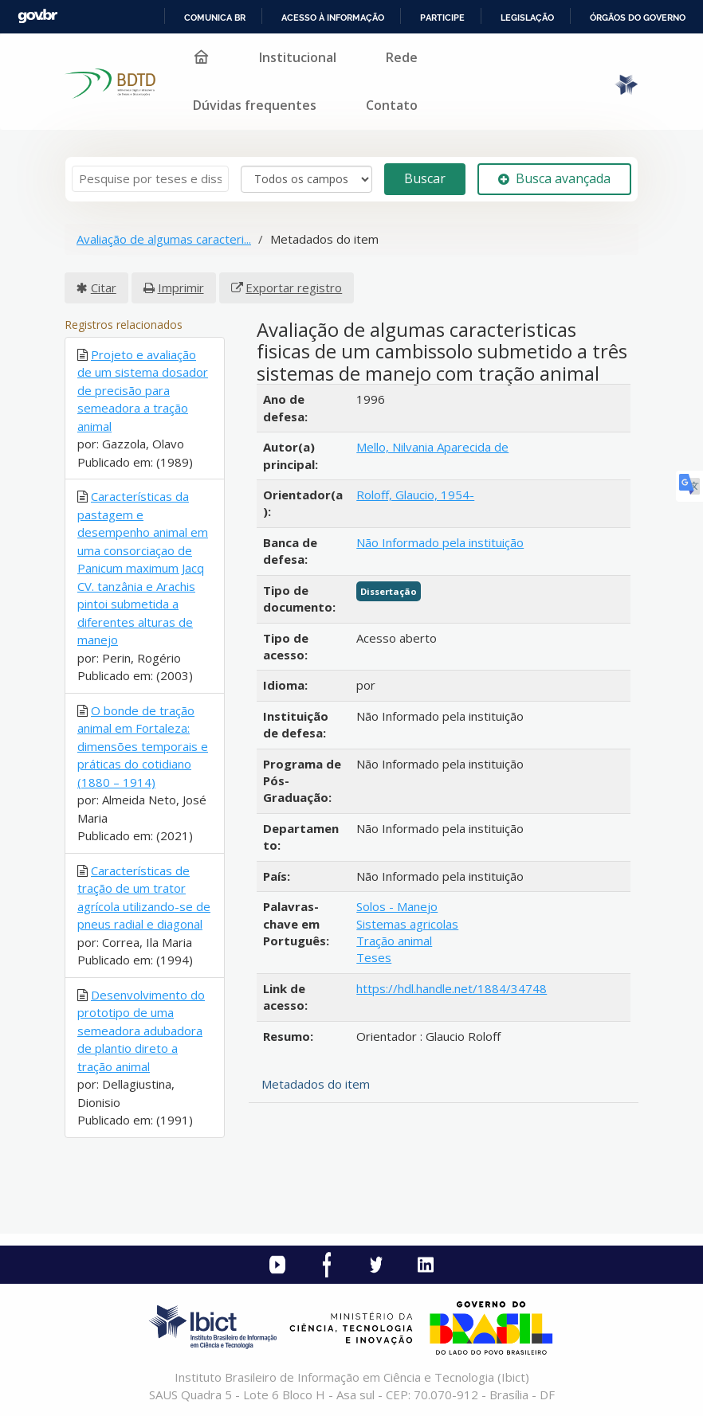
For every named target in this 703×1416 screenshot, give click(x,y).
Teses (373, 957)
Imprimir (181, 287)
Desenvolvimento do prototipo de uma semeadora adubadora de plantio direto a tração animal (141, 1030)
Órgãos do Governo (637, 17)
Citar (103, 287)
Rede (402, 57)
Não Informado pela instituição (440, 542)
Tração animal (394, 941)
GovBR (37, 16)
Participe (442, 17)
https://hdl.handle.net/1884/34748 (451, 988)
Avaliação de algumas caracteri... (164, 239)
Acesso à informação (332, 17)
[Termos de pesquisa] (150, 179)
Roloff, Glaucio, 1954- (415, 495)
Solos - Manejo (397, 906)
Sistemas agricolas (407, 924)
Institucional (297, 57)
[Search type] (306, 179)
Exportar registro (293, 287)
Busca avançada (554, 178)
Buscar (425, 178)
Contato (392, 105)
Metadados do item (315, 1084)
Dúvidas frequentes (254, 105)
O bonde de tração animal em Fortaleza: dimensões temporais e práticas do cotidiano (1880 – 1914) (142, 746)
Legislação (527, 17)
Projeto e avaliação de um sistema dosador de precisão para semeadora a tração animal (142, 390)
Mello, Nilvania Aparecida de (432, 447)
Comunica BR (214, 17)
